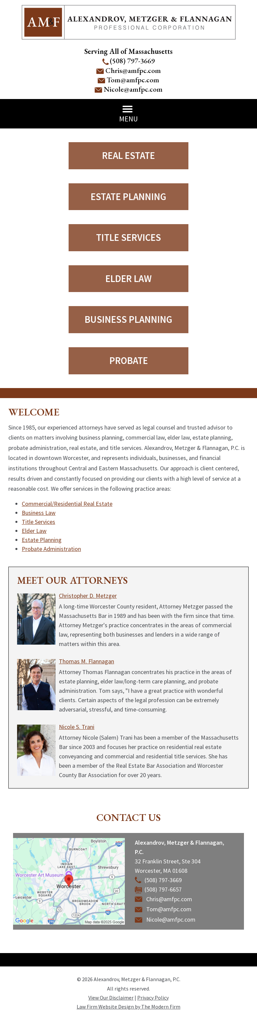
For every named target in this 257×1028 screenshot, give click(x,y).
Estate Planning (128, 196)
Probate (128, 360)
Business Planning (128, 319)
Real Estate (128, 155)
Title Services (128, 237)
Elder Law (128, 278)
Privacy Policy (153, 997)
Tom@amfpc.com (133, 80)
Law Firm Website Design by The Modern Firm (128, 1006)
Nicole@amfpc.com (133, 89)
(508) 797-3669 (132, 61)
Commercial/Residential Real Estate (67, 503)
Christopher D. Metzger (88, 595)
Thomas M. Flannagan (86, 661)
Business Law (39, 513)
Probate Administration (51, 549)
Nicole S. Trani (76, 727)
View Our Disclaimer (111, 997)
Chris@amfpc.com (133, 70)
